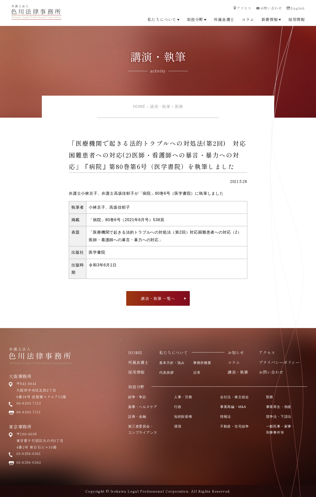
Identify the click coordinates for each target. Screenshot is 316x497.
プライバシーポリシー (279, 362)
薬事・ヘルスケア (142, 407)
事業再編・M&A (233, 407)
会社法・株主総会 (234, 397)
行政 (177, 407)
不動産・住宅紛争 (234, 426)
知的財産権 (183, 416)
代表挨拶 (166, 372)
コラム (248, 19)
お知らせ (236, 352)
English (296, 8)
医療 (179, 106)
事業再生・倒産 (279, 407)
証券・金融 (137, 416)
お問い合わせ (269, 8)
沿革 (197, 372)
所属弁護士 (224, 19)
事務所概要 (202, 363)
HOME (139, 106)
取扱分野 (196, 19)
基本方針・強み (172, 363)
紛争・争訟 (137, 397)
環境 (177, 426)
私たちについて (163, 19)
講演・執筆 (160, 106)
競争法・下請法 (279, 416)
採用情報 (296, 19)
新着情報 (271, 19)
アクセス (242, 8)
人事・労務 (183, 397)
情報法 (225, 416)
